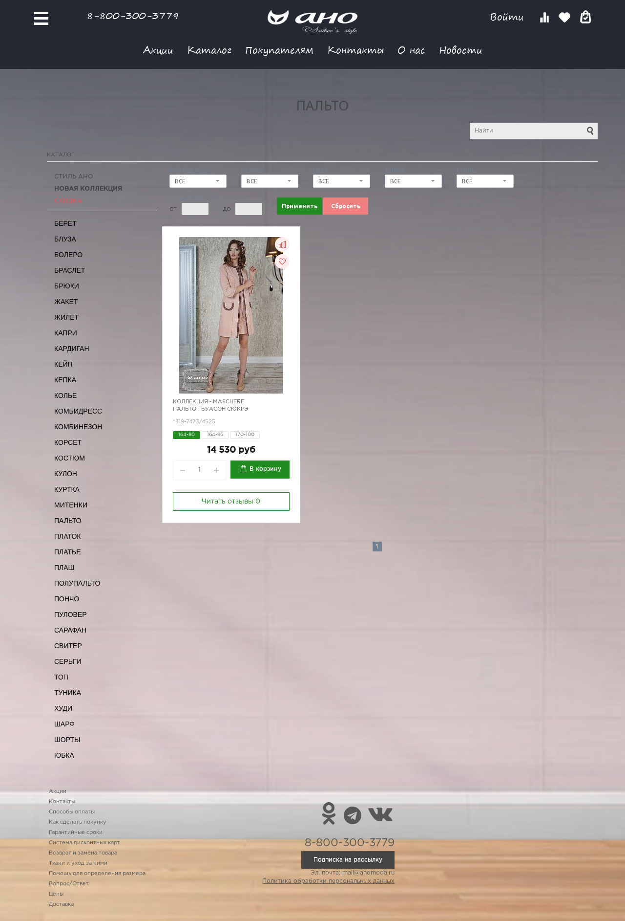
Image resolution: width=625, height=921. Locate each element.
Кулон (65, 474)
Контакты (355, 50)
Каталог (209, 50)
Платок (67, 536)
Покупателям (279, 50)
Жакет (66, 302)
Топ (61, 677)
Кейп (63, 364)
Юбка (64, 755)
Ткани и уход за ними (78, 863)
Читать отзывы (231, 501)
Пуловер (70, 614)
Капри (65, 333)
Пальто (68, 521)
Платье (67, 552)
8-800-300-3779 (132, 15)
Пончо (66, 599)
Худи (63, 708)
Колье (65, 395)
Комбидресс (78, 411)
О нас (411, 50)
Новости (460, 50)
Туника (67, 693)
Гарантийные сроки (76, 832)
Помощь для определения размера (97, 873)
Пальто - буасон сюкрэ (210, 409)
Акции (158, 50)
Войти (508, 16)
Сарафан (70, 630)
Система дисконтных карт (84, 842)
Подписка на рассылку (347, 859)
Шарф (64, 724)
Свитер (68, 646)
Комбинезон (78, 427)
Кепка (65, 380)
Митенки (70, 505)
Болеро (68, 255)
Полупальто (77, 583)
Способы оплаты (72, 812)
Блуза (65, 239)
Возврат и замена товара (83, 853)
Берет (65, 223)
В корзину (265, 469)
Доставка (61, 904)
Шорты (67, 740)
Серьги (68, 661)
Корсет (68, 442)
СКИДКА (68, 201)
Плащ (64, 567)
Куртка (67, 489)
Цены (56, 894)
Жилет (66, 317)
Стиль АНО (73, 176)
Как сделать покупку (77, 822)
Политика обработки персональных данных (328, 881)
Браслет (69, 270)
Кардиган (71, 348)
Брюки (66, 286)
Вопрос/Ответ (69, 883)
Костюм (69, 458)
